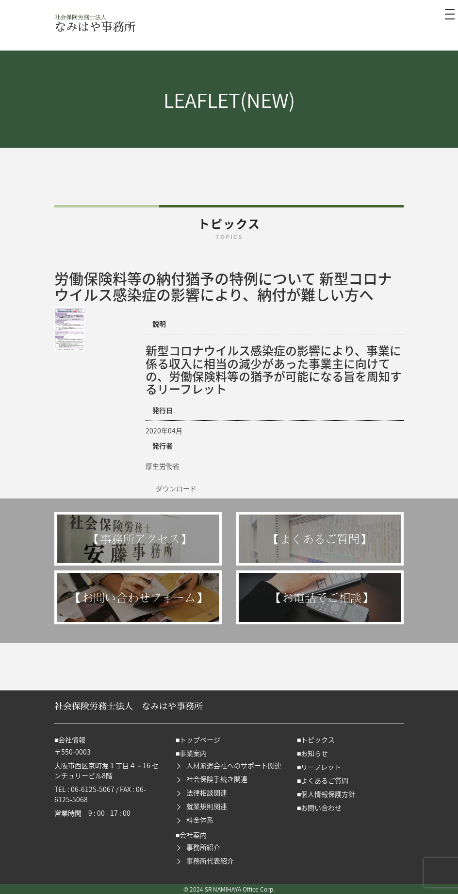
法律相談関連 (206, 792)
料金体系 (199, 820)
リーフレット (321, 767)
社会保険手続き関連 (216, 779)
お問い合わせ (321, 807)
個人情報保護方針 (328, 794)
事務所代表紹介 (210, 860)
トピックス (318, 739)
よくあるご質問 (324, 780)
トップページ (200, 739)
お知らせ (314, 753)
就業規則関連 (206, 806)
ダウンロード (176, 488)
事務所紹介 (203, 847)
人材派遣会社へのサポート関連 (233, 765)
